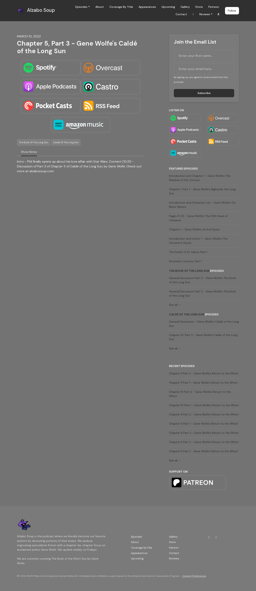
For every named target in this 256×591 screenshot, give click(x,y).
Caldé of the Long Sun (186, 314)
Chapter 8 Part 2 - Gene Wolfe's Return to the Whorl (203, 442)
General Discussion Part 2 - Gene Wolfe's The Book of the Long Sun (202, 293)
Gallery (185, 7)
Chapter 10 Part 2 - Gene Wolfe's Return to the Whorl (200, 394)
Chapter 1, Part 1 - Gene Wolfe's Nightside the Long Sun (202, 191)
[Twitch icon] (209, 537)
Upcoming (168, 7)
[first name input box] (204, 55)
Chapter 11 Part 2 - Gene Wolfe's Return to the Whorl (203, 373)
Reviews (204, 14)
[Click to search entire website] (218, 14)
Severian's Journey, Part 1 (185, 261)
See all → (175, 305)
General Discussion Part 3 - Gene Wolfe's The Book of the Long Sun (202, 280)
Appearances (147, 7)
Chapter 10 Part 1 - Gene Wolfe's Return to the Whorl (204, 405)
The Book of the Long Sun (189, 271)
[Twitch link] (193, 14)
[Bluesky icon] (216, 537)
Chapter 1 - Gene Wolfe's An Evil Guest (194, 229)
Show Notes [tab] (29, 152)
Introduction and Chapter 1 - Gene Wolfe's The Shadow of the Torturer (199, 178)
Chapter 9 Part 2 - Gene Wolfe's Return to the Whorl (203, 414)
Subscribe (204, 93)
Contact (181, 14)
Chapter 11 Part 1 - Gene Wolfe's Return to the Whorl (203, 382)
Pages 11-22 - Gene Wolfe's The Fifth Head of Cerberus (198, 218)
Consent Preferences (194, 576)
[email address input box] (204, 69)
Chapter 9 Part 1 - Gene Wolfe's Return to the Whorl (203, 423)
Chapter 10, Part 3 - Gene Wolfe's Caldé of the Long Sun (203, 337)
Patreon (213, 7)
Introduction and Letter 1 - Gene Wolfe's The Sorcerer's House (198, 241)
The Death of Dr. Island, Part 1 (188, 252)
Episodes (81, 7)
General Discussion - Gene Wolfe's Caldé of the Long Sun (204, 324)
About (99, 7)
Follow (232, 10)
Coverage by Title (121, 7)
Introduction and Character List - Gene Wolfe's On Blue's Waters (202, 205)
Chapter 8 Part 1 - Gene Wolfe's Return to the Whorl (203, 451)
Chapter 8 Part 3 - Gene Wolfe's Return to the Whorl (203, 433)
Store (199, 7)
